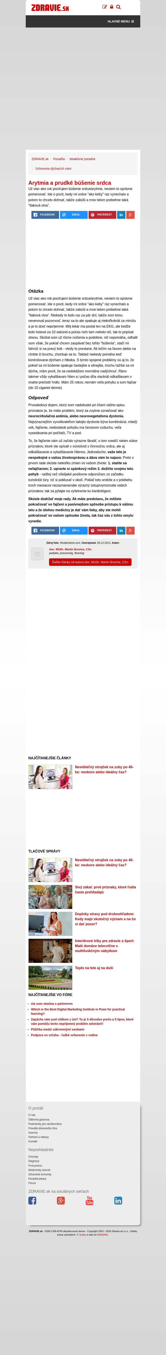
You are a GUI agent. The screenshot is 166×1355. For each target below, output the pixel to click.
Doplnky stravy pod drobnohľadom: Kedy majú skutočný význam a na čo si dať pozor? (105, 919)
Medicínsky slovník (39, 1170)
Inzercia (33, 1132)
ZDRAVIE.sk (40, 159)
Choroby (33, 1156)
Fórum (32, 1183)
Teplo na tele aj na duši (94, 968)
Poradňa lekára (37, 1178)
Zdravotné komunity (39, 1174)
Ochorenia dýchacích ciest (53, 168)
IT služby (81, 1234)
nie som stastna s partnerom (52, 1003)
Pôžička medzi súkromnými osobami (57, 1029)
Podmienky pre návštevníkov (45, 1123)
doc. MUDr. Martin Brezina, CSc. (70, 549)
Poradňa (59, 159)
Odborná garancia (38, 1119)
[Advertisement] (83, 58)
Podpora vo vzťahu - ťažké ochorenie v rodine (64, 1035)
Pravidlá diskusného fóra (42, 1128)
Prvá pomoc (35, 1165)
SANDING (102, 1234)
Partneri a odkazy (38, 1137)
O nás (31, 1115)
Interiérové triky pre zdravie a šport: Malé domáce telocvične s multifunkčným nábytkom (104, 946)
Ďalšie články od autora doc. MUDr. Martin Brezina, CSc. (90, 562)
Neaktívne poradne (82, 159)
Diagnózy (33, 1161)
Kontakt (32, 1141)
